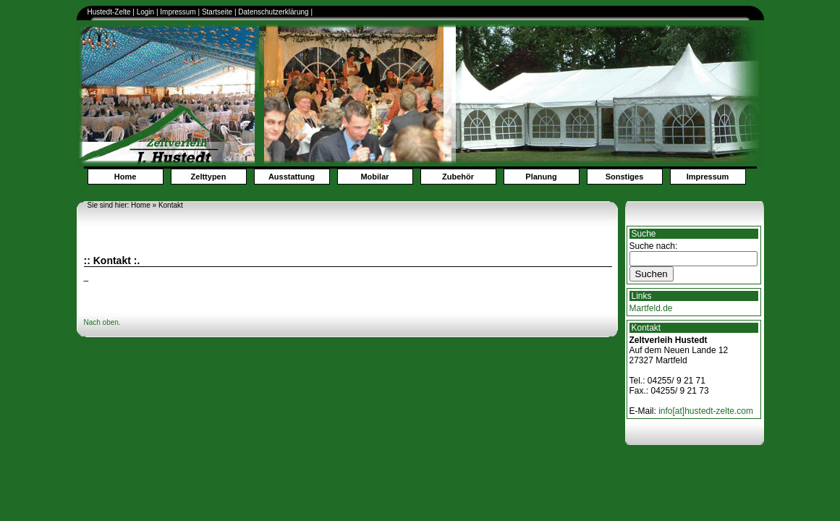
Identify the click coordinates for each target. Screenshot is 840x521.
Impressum (177, 12)
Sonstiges (625, 176)
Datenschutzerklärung (274, 12)
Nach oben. (102, 322)
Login (145, 12)
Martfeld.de (651, 308)
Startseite (217, 12)
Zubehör (458, 176)
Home (125, 176)
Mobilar (374, 176)
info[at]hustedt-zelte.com (705, 411)
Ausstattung (291, 176)
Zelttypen (208, 176)
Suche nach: (653, 246)
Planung (540, 176)
